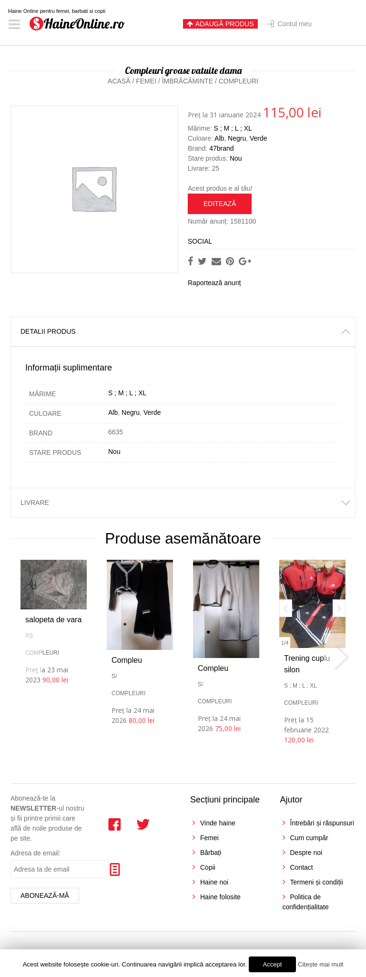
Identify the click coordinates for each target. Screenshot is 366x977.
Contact (301, 867)
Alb (219, 138)
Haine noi (214, 882)
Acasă (119, 81)
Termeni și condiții (316, 882)
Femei (146, 81)
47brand (221, 148)
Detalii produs (48, 331)
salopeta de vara (53, 620)
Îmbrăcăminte (187, 81)
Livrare (34, 502)
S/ (114, 676)
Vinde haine (217, 823)
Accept (272, 964)
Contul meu (295, 24)
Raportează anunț (214, 283)
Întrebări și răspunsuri (322, 823)
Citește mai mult (321, 964)
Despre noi (306, 852)
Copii (207, 867)
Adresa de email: (35, 853)
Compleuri (238, 81)
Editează (219, 203)
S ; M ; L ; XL (233, 128)
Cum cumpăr (309, 838)
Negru (237, 138)
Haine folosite (220, 897)
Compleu (127, 660)
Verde (258, 138)
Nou (236, 158)
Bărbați (210, 852)
